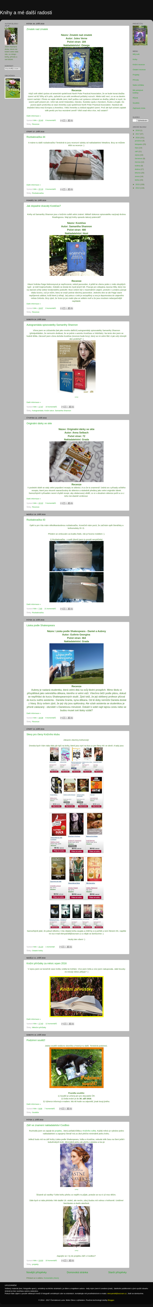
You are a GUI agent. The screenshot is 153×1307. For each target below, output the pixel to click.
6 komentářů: (51, 308)
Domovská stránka (77, 1272)
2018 (138, 130)
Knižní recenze (139, 65)
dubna (137, 169)
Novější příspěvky (36, 1272)
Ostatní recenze (139, 70)
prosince (138, 141)
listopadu (139, 144)
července (139, 158)
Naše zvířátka (138, 85)
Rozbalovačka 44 (36, 137)
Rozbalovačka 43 (36, 519)
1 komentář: (50, 947)
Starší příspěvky (117, 1272)
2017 (138, 134)
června (138, 162)
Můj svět (136, 54)
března (138, 173)
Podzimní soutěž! (36, 1040)
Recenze (35, 124)
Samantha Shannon (63, 411)
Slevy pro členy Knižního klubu (43, 734)
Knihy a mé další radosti (26, 12)
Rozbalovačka (38, 193)
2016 (138, 138)
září (136, 151)
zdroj (76, 397)
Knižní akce (49, 411)
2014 (138, 188)
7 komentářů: (50, 1109)
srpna (137, 155)
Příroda (136, 80)
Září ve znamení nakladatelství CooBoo (48, 1125)
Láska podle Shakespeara (41, 625)
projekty (35, 1264)
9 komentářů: (51, 189)
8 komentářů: (51, 120)
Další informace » (34, 116)
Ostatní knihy (37, 951)
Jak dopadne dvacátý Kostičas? (44, 206)
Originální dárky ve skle (39, 423)
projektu (58, 1131)
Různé (135, 98)
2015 (138, 184)
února (137, 176)
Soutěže (35, 1112)
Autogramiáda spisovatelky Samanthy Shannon (52, 324)
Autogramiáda (37, 411)
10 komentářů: (51, 407)
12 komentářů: (51, 1024)
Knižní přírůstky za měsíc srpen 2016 (47, 963)
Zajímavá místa (139, 108)
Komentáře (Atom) (51, 1278)
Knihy (135, 59)
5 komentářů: (51, 503)
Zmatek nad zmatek (37, 29)
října (137, 148)
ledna (137, 180)
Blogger (111, 1300)
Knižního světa (89, 1131)
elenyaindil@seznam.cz (117, 1293)
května (138, 166)
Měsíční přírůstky (39, 1027)
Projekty (136, 75)
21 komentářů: (50, 609)
